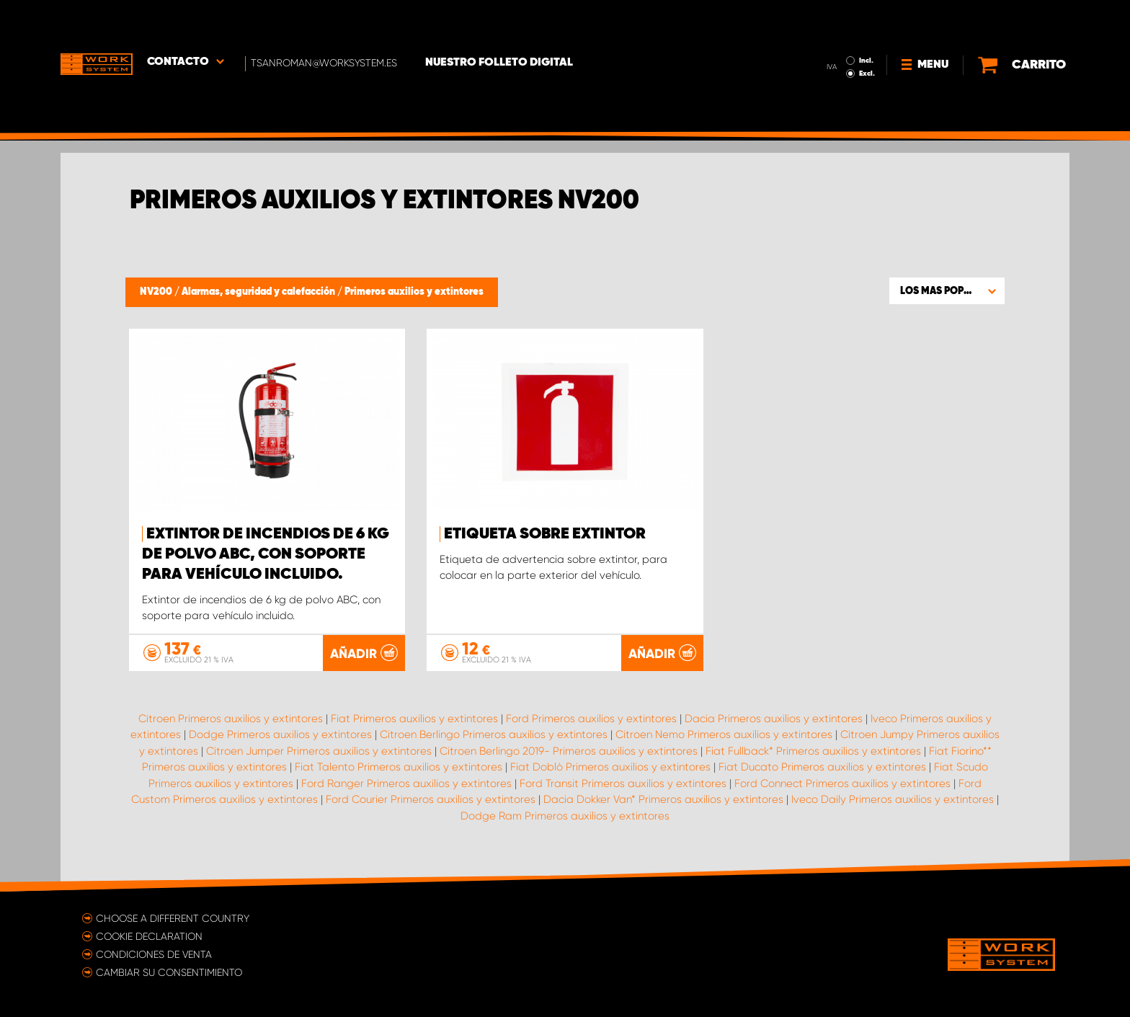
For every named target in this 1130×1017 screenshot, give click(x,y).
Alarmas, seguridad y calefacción (259, 292)
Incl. (866, 20)
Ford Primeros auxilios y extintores (591, 717)
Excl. (867, 33)
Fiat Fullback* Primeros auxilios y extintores (813, 750)
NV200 (157, 292)
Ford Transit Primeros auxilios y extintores (623, 782)
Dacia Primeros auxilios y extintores (774, 717)
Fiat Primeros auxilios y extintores (414, 717)
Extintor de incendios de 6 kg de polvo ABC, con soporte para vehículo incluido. (265, 554)
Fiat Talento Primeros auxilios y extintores (398, 766)
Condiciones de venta (154, 953)
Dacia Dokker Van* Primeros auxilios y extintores (663, 799)
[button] (947, 290)
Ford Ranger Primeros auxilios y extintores (406, 782)
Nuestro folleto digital (500, 22)
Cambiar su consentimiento (169, 971)
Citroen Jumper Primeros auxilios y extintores (319, 750)
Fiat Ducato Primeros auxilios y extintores (822, 766)
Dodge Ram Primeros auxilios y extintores (565, 815)
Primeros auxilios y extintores (414, 292)
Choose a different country (172, 917)
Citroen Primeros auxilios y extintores (230, 717)
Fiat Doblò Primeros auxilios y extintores (610, 766)
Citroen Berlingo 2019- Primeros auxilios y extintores (569, 750)
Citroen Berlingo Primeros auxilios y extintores (494, 734)
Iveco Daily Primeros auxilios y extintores (892, 799)
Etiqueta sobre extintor (545, 534)
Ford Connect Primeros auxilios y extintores (842, 782)
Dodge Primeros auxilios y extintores (280, 734)
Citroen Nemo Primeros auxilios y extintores (723, 734)
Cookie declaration (149, 935)
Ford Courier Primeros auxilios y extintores (430, 799)
